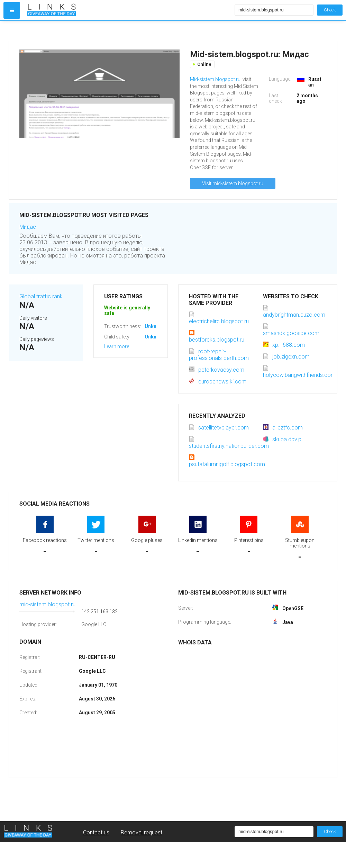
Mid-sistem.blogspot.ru (215, 79)
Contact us (96, 832)
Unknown (155, 326)
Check (330, 9)
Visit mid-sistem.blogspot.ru (232, 183)
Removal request (141, 832)
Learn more (116, 346)
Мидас (27, 227)
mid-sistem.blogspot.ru (47, 604)
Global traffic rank (41, 296)
